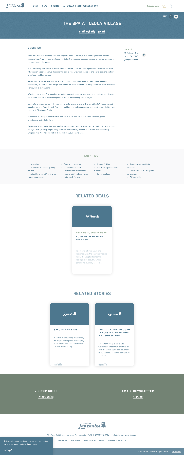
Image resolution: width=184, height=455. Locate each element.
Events (55, 6)
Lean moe (32, 444)
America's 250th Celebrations (80, 6)
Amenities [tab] (91, 158)
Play (44, 6)
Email (101, 31)
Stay (35, 6)
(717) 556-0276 (131, 60)
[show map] (144, 55)
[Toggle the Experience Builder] (153, 6)
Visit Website (87, 31)
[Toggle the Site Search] (170, 6)
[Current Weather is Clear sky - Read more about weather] (164, 5)
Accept (8, 450)
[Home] (16, 6)
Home (164, 16)
